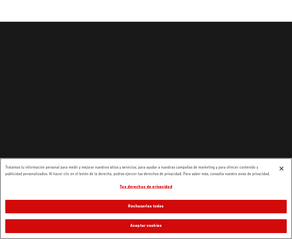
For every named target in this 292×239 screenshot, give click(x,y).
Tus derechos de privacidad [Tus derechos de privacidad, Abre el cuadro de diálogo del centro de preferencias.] (146, 187)
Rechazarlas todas (146, 206)
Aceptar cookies (146, 226)
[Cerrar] (281, 168)
